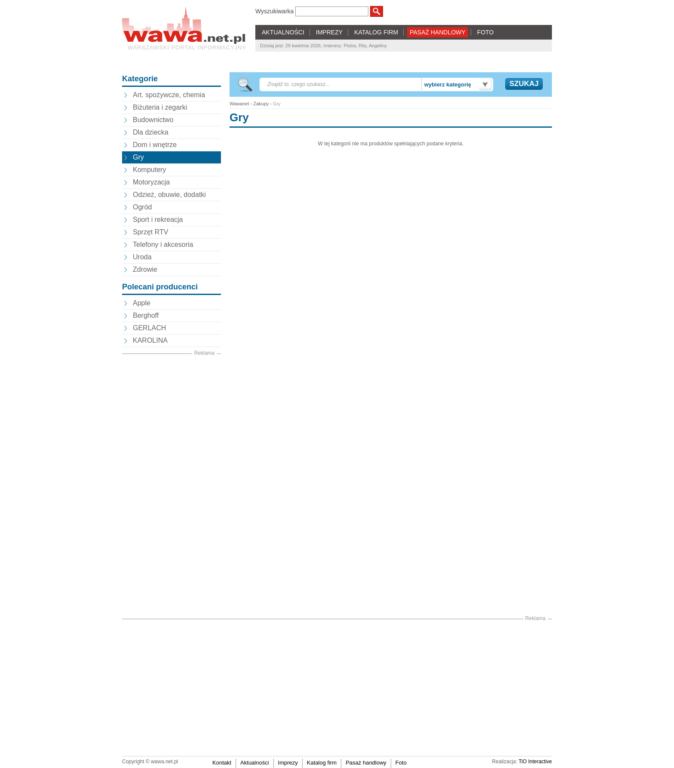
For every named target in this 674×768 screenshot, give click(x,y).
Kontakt (221, 762)
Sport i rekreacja (158, 219)
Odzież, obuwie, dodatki (169, 194)
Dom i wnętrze (155, 144)
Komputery (149, 169)
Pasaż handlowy (366, 762)
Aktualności (254, 762)
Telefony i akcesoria (163, 244)
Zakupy (261, 103)
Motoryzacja (151, 182)
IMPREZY (329, 32)
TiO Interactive (535, 762)
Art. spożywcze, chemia (169, 94)
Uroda (142, 257)
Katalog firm (322, 762)
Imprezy (288, 762)
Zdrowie (145, 269)
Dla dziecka (150, 132)
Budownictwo (153, 119)
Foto (401, 762)
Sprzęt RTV (150, 232)
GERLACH (149, 328)
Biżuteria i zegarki (160, 107)
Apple (141, 303)
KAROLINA (150, 340)
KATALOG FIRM (376, 32)
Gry (138, 157)
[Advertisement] (171, 486)
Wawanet (239, 103)
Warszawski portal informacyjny (187, 47)
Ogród (142, 207)
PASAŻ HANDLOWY (438, 32)
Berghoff (146, 315)
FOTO (485, 32)
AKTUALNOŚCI (283, 32)
